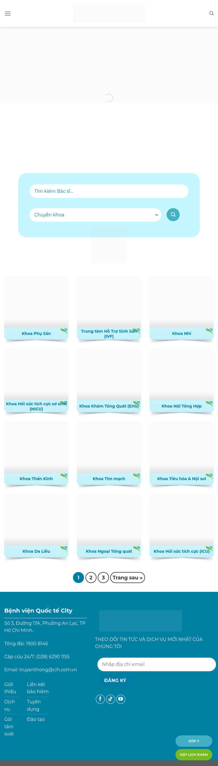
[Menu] (7, 13)
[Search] (211, 13)
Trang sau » (127, 578)
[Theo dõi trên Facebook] (100, 699)
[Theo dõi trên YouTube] (120, 699)
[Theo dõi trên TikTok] (110, 699)
